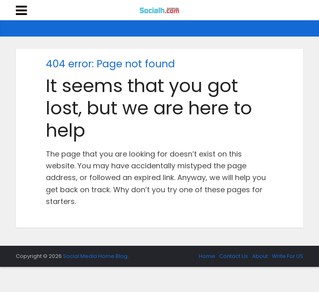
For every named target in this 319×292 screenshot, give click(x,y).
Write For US (287, 256)
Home (207, 256)
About (260, 256)
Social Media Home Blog (95, 256)
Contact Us (233, 256)
